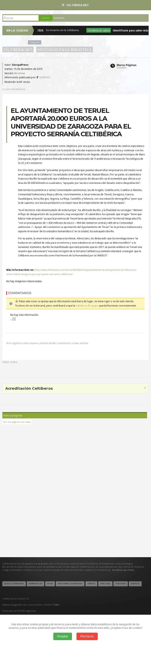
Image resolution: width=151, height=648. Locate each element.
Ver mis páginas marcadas (17, 421)
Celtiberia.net (75, 5)
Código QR (34, 42)
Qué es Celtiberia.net (14, 584)
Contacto (135, 584)
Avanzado (59, 18)
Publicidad (120, 584)
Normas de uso (35, 584)
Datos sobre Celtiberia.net (70, 584)
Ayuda (50, 584)
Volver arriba (9, 362)
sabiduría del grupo (87, 305)
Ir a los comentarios (13, 89)
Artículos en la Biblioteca (65, 49)
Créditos (91, 584)
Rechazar (87, 636)
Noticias (19, 73)
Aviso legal (105, 584)
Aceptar (62, 636)
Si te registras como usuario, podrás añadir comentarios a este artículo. (47, 343)
